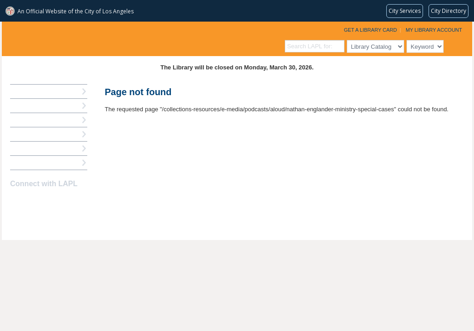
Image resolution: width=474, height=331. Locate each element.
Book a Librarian (33, 148)
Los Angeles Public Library (115, 38)
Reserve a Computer (39, 119)
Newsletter (64, 201)
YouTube (48, 201)
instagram (32, 201)
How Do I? (25, 91)
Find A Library (30, 162)
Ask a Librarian (31, 134)
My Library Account (434, 30)
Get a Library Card (370, 30)
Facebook (16, 201)
